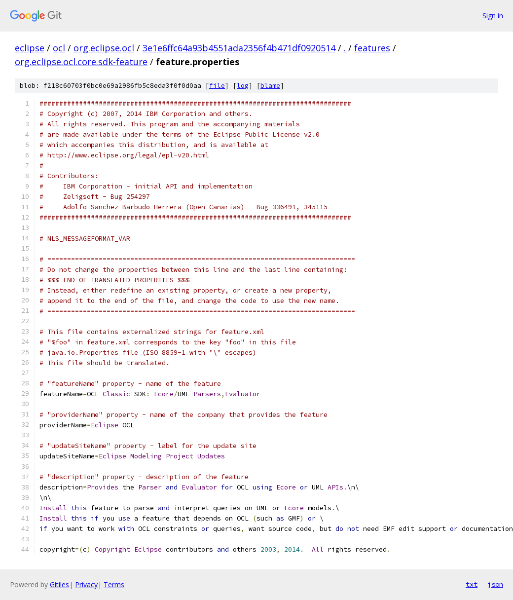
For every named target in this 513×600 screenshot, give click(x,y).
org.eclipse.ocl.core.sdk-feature (81, 62)
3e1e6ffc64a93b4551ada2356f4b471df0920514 (239, 48)
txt (471, 584)
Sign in (492, 15)
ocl (59, 48)
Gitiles (59, 584)
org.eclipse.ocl (103, 48)
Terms (114, 584)
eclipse (29, 48)
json (495, 584)
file (217, 85)
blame (270, 85)
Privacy (86, 584)
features (372, 48)
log (243, 85)
